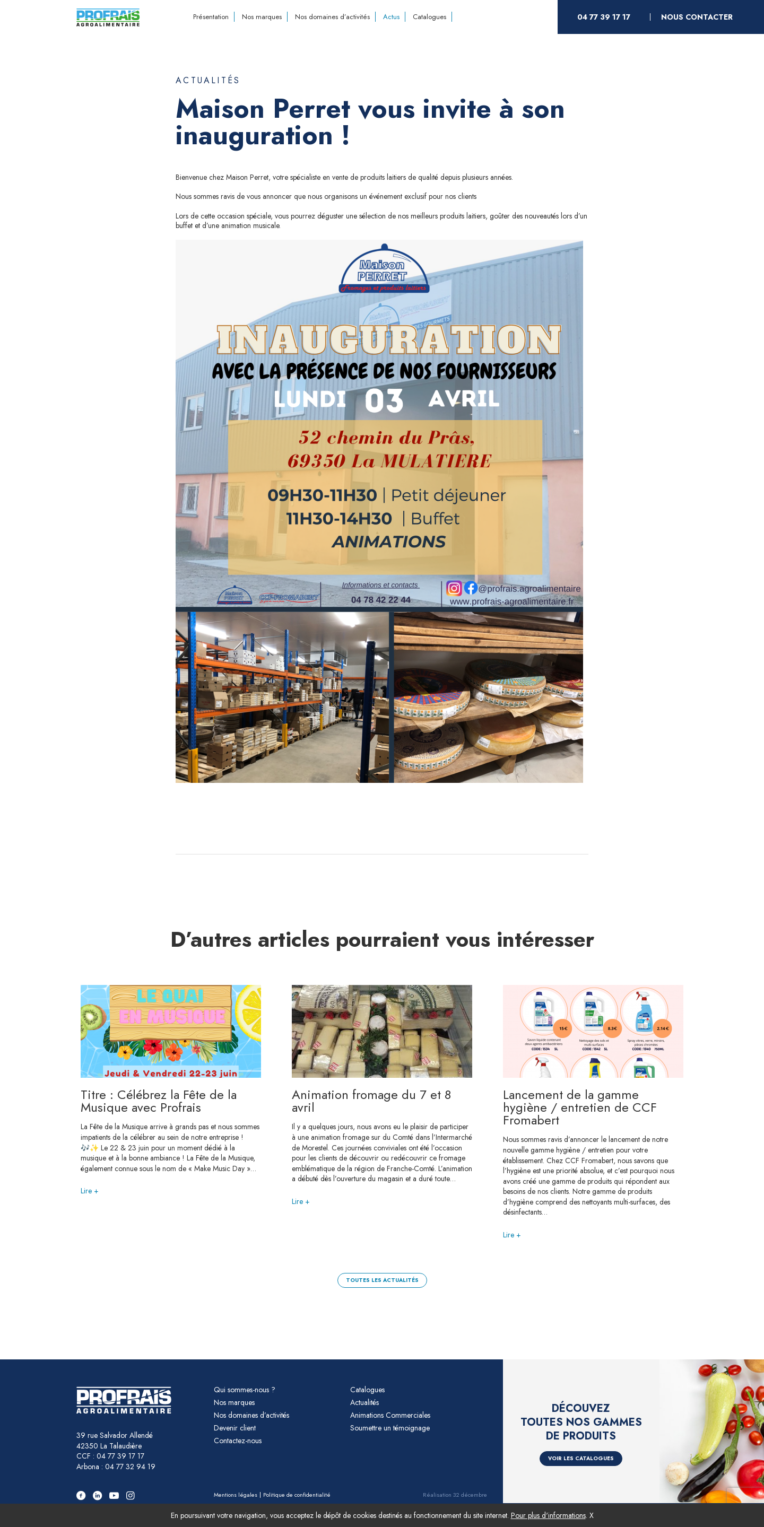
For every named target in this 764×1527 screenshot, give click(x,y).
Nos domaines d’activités (332, 17)
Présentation (211, 17)
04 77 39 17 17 (603, 17)
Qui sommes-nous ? (244, 1389)
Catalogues (429, 17)
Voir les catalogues (581, 1458)
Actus (391, 17)
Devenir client (235, 1428)
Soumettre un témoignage (390, 1428)
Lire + (90, 1190)
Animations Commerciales (390, 1415)
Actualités (208, 80)
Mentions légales (235, 1494)
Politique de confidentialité (297, 1494)
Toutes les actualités (382, 1280)
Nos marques (262, 17)
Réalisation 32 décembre (455, 1494)
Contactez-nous (238, 1440)
